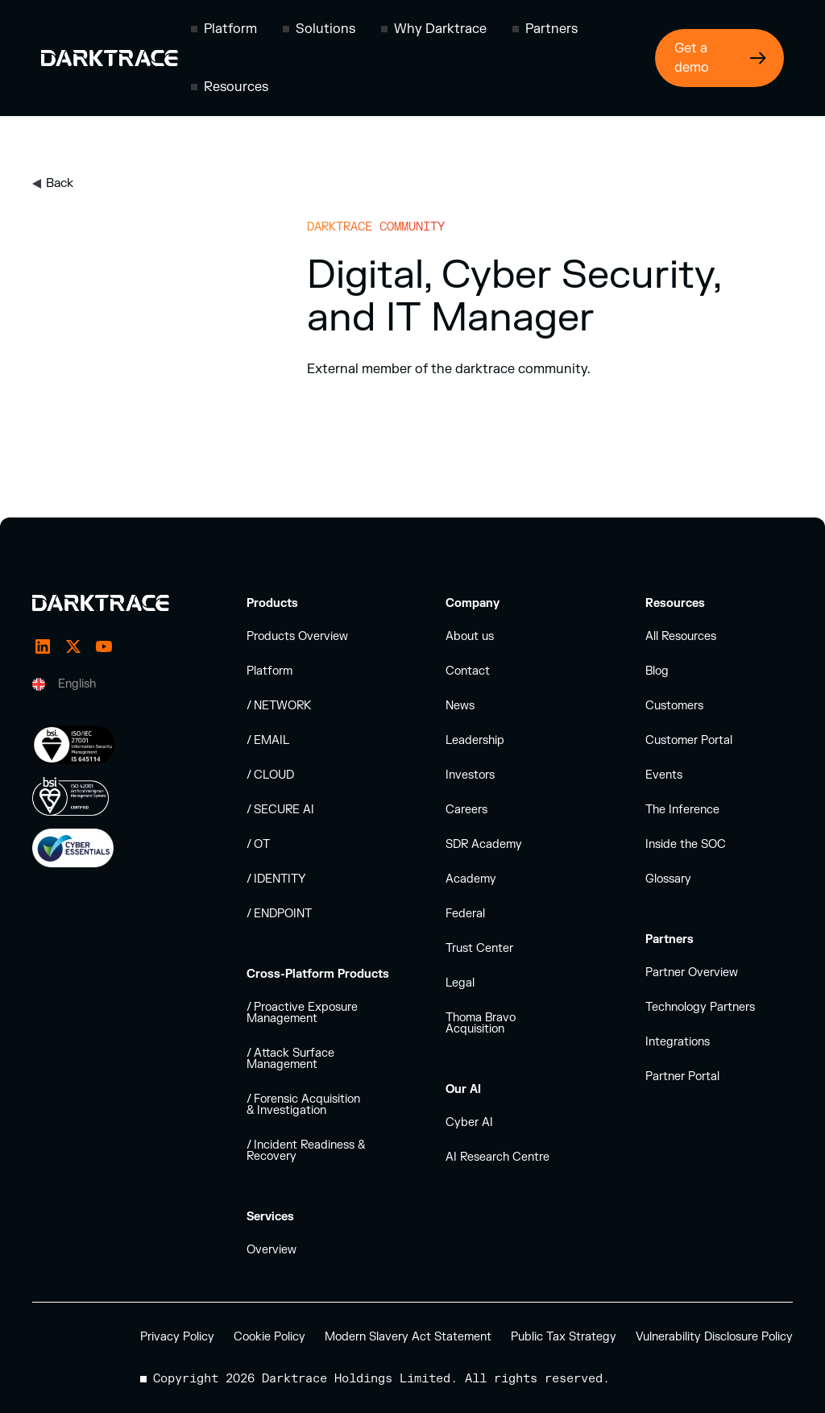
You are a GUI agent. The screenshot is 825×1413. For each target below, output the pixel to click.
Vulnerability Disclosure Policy (714, 1337)
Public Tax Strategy (563, 1337)
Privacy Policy (177, 1337)
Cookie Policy (269, 1337)
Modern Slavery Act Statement (408, 1337)
